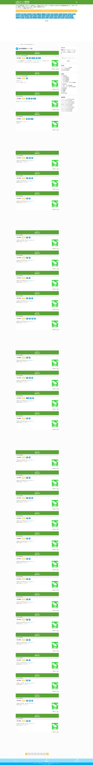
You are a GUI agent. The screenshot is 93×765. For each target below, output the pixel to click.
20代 (62, 84)
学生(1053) (51, 15)
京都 (27, 237)
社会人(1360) (26, 15)
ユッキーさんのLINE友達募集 (67, 99)
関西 (30, 157)
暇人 (29, 98)
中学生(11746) (29, 14)
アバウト (15, 761)
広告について (77, 761)
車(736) (31, 17)
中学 (27, 157)
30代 (62, 88)
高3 (36, 58)
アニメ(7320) (44, 14)
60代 (62, 92)
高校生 (39, 58)
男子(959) (63, 15)
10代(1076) (47, 15)
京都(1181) (39, 15)
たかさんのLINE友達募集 (66, 111)
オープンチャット (65, 67)
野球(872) (67, 15)
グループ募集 (64, 68)
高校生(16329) (18, 14)
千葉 (30, 58)
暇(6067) (52, 14)
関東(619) (55, 17)
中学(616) (59, 17)
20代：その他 (66, 85)
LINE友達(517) (71, 17)
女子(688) (43, 17)
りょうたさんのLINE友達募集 (67, 101)
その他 (64, 81)
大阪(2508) (69, 14)
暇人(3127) (60, 14)
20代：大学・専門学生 (68, 86)
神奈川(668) (51, 17)
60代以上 (63, 93)
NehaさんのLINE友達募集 (67, 104)
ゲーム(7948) (39, 14)
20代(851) (71, 15)
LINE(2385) (18, 15)
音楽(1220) (35, 15)
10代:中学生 (19, 157)
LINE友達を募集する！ (46, 10)
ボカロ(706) (39, 17)
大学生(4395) (56, 14)
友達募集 (23, 58)
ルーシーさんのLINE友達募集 (67, 107)
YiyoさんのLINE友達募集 (66, 109)
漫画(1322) (31, 15)
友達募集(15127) (23, 14)
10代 (27, 58)
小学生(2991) (65, 14)
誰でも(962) (60, 15)
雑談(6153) (48, 14)
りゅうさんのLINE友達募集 (67, 108)
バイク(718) (35, 17)
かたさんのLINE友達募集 (66, 100)
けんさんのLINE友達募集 (22, 55)
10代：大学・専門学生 (68, 82)
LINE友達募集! (19, 96)
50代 (62, 90)
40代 (62, 89)
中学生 (27, 398)
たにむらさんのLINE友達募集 (67, 103)
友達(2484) (73, 14)
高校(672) (47, 17)
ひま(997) (55, 15)
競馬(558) (66, 17)
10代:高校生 (19, 58)
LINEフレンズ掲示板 (22, 2)
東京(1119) (43, 15)
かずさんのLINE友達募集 (22, 75)
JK (26, 98)
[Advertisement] (31, 32)
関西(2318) (22, 15)
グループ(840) (18, 17)
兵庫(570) (62, 17)
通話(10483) (34, 14)
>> (47, 754)
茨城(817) (22, 17)
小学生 (64, 77)
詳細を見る (37, 53)
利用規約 (46, 761)
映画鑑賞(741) (27, 17)
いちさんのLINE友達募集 (66, 105)
